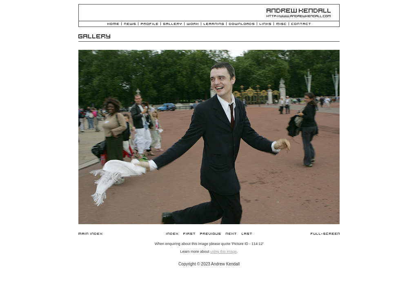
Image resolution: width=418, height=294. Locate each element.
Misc (281, 24)
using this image (223, 251)
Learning (214, 24)
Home (113, 24)
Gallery (172, 24)
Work (192, 24)
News (130, 24)
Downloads (241, 24)
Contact (301, 24)
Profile (149, 24)
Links (265, 24)
